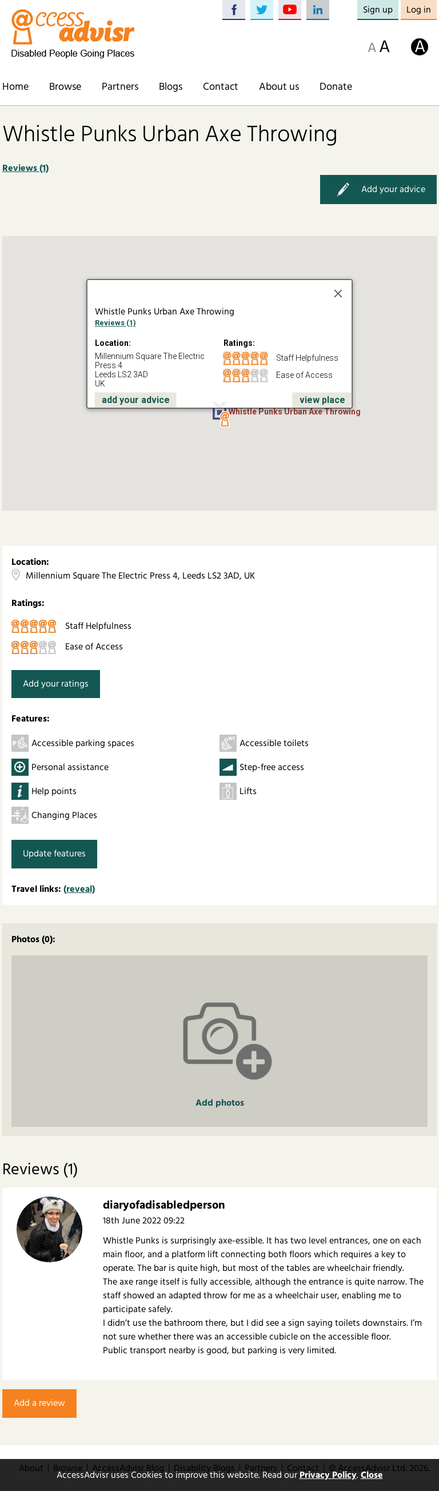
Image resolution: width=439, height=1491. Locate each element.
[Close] (338, 293)
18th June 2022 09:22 (144, 1220)
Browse (65, 87)
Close (372, 1475)
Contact (220, 87)
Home (15, 87)
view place (322, 399)
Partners (120, 87)
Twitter (261, 10)
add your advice (136, 399)
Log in (418, 9)
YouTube (289, 10)
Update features (54, 853)
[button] (225, 419)
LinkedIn (317, 10)
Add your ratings (56, 683)
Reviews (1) (25, 168)
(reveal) (79, 889)
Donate (336, 87)
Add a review (39, 1403)
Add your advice (378, 190)
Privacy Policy (328, 1475)
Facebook (233, 10)
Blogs (170, 87)
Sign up (378, 9)
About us (279, 87)
